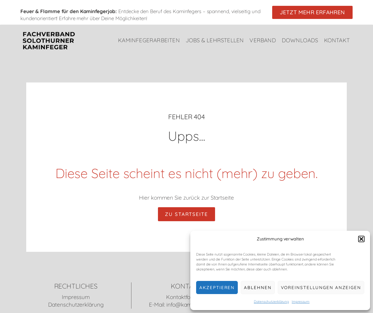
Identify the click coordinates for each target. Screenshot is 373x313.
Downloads (300, 40)
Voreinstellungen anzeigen (321, 287)
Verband (262, 40)
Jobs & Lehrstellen (215, 40)
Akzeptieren (217, 287)
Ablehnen (257, 287)
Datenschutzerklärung (271, 301)
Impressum (300, 301)
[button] (361, 239)
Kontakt (337, 40)
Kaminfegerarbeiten (149, 40)
